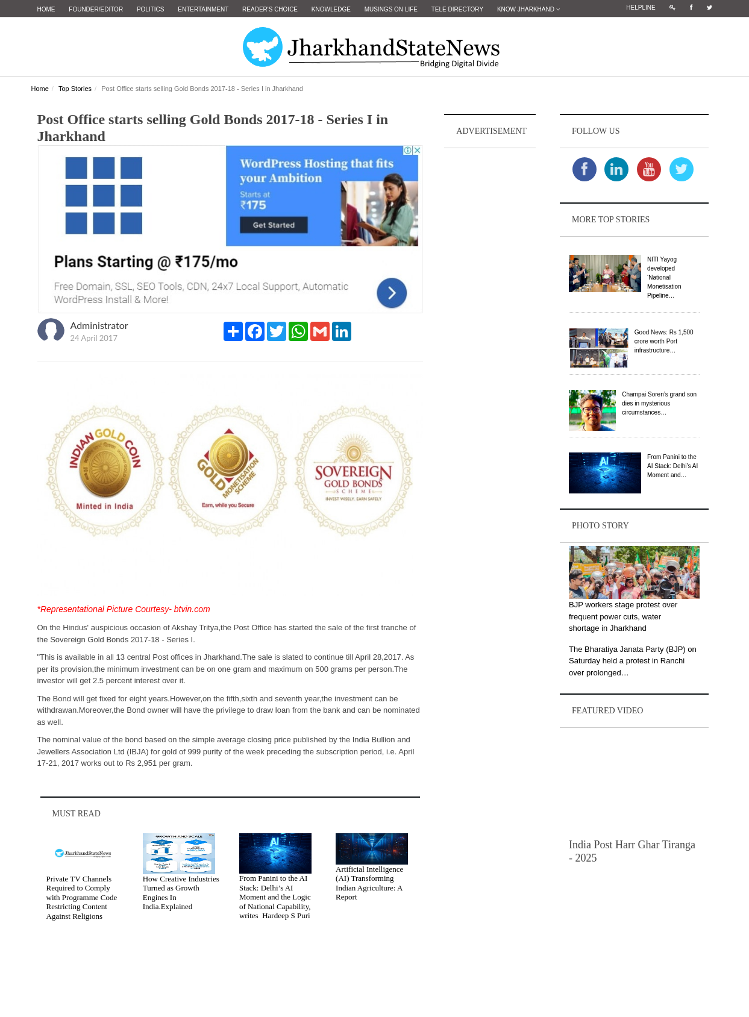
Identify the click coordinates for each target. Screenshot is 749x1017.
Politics (151, 9)
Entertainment (203, 9)
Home (46, 9)
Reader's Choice (270, 9)
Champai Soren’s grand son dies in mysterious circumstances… (659, 403)
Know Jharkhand (528, 9)
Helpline (640, 7)
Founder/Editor (96, 9)
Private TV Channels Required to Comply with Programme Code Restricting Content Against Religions (82, 897)
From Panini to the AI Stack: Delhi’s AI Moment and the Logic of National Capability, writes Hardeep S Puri (275, 897)
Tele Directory (457, 9)
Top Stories (75, 88)
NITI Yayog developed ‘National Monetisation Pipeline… (664, 277)
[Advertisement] (490, 332)
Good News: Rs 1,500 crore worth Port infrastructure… (664, 341)
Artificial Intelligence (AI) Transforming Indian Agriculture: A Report (369, 883)
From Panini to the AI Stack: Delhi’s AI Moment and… (672, 466)
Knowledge (331, 9)
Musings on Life (391, 9)
